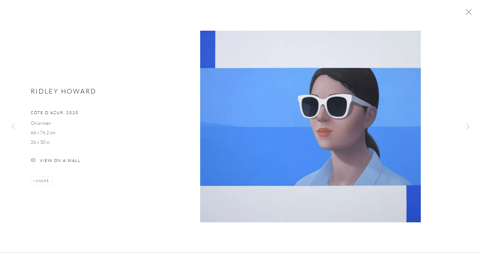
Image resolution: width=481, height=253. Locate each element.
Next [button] (468, 126)
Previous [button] (13, 126)
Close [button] (467, 13)
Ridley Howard (64, 92)
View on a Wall (56, 162)
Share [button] (42, 182)
